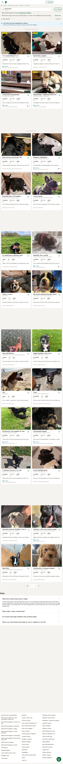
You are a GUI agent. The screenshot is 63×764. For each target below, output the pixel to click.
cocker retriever (26, 720)
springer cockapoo (27, 739)
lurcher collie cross (27, 717)
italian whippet (46, 725)
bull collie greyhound (48, 744)
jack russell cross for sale (8, 753)
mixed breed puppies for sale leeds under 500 (10, 739)
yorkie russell (25, 747)
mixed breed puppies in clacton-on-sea (11, 722)
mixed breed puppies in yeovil (9, 745)
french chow (25, 744)
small (23, 757)
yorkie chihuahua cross (48, 731)
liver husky (4, 758)
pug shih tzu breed (47, 747)
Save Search (5, 19)
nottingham (25, 752)
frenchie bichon (26, 736)
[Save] (28, 56)
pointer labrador (46, 752)
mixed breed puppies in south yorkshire (9, 732)
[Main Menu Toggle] (2, 2)
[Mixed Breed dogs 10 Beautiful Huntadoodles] (16, 82)
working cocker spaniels (48, 715)
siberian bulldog (26, 741)
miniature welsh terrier (48, 717)
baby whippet (46, 741)
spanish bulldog (5, 750)
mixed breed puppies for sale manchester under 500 (9, 718)
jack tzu (24, 760)
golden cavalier (46, 755)
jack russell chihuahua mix (29, 723)
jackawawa (4, 747)
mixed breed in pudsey (7, 742)
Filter (58, 9)
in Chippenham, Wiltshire (24, 13)
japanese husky (46, 723)
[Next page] (38, 585)
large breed (45, 749)
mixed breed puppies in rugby (9, 728)
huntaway (24, 749)
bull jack (24, 715)
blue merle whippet (27, 728)
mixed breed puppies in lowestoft (10, 726)
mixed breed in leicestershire (9, 715)
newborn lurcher (46, 728)
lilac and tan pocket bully (29, 755)
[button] (47, 43)
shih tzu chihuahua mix (48, 733)
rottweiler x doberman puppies (50, 720)
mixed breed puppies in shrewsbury (10, 735)
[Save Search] (59, 759)
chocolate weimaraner (48, 739)
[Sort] (58, 18)
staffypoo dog (5, 755)
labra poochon (26, 731)
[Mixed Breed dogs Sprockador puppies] (47, 43)
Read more (58, 15)
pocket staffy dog (47, 736)
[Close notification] (61, 23)
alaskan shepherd (47, 757)
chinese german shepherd (29, 733)
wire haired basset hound (29, 725)
